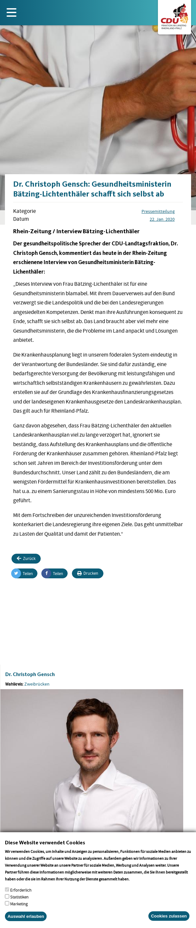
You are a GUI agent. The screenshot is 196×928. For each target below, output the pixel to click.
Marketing (19, 910)
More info (139, 885)
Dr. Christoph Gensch (30, 674)
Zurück (26, 558)
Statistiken (19, 903)
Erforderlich (21, 896)
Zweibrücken (37, 684)
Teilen (22, 573)
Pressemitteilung (158, 211)
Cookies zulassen (169, 921)
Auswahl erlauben (26, 922)
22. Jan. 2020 (162, 219)
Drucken (87, 573)
